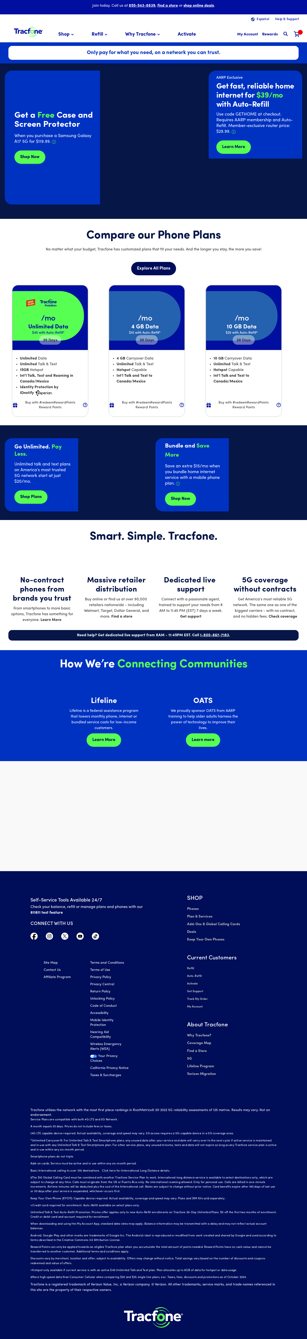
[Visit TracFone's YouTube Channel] (80, 937)
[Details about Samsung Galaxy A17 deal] (54, 142)
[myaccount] (247, 34)
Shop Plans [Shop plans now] (31, 497)
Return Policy (100, 992)
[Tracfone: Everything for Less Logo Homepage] (28, 31)
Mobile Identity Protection (101, 1023)
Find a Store (196, 1044)
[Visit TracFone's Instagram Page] (49, 937)
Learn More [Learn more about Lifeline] (103, 740)
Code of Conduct (103, 1006)
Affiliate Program (57, 978)
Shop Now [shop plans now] (180, 499)
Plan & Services (199, 916)
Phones (192, 909)
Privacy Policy (100, 978)
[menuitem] (66, 34)
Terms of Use (100, 971)
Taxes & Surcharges (105, 1076)
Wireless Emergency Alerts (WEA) (105, 1047)
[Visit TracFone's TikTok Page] (95, 937)
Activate (192, 980)
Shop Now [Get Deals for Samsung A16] (30, 157)
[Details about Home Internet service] (178, 484)
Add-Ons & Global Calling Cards (212, 923)
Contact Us (52, 971)
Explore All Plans (153, 268)
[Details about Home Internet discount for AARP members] (234, 132)
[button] (66, 34)
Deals (191, 930)
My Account (195, 1001)
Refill (190, 965)
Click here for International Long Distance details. (135, 1162)
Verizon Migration (201, 1066)
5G (189, 1051)
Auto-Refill (194, 973)
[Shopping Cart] (297, 34)
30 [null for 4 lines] (50, 340)
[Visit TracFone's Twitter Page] (64, 937)
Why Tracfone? (198, 1030)
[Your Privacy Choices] (110, 1061)
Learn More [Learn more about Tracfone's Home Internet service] (233, 147)
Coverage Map (199, 1037)
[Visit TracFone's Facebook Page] (34, 937)
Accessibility (99, 1014)
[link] (187, 34)
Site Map (51, 963)
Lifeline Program (200, 1058)
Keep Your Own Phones (205, 937)
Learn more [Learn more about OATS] (203, 740)
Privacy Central (102, 985)
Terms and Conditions (107, 963)
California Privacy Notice (109, 1069)
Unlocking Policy (102, 999)
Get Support (195, 987)
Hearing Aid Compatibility (100, 1035)
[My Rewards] (270, 34)
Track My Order (197, 994)
